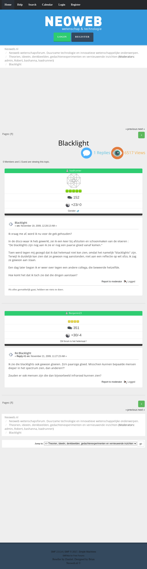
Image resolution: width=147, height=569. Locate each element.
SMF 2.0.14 (57, 551)
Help (20, 4)
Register (76, 4)
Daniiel (69, 559)
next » (141, 129)
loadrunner (45, 60)
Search (32, 4)
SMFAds (66, 556)
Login (62, 4)
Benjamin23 (75, 313)
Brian (92, 559)
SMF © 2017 (71, 551)
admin (9, 60)
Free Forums (78, 556)
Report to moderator (112, 281)
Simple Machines (87, 551)
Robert (18, 60)
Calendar (47, 4)
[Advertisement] (73, 98)
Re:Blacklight (23, 353)
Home (8, 4)
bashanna (30, 60)
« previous (131, 129)
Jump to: (39, 443)
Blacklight (21, 222)
